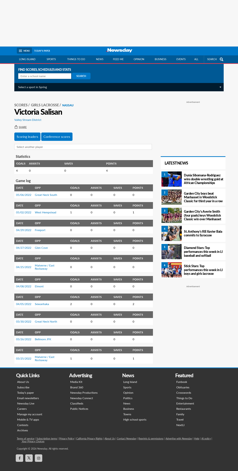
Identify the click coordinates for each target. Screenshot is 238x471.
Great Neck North (44, 317)
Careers (22, 404)
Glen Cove (39, 243)
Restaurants (183, 404)
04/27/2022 (22, 243)
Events (181, 59)
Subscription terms (46, 434)
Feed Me (118, 59)
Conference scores (55, 133)
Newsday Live (25, 399)
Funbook (181, 378)
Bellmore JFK (41, 335)
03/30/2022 (22, 317)
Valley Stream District (26, 115)
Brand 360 (76, 383)
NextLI (180, 421)
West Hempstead (44, 208)
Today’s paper (25, 388)
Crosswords (183, 388)
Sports (51, 59)
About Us (23, 378)
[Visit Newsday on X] (29, 454)
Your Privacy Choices (32, 437)
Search (80, 75)
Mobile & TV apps (28, 415)
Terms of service (25, 434)
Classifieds (76, 399)
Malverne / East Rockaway (43, 263)
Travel (180, 415)
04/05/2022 (22, 300)
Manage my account (29, 410)
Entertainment (185, 399)
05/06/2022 (22, 191)
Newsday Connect (81, 394)
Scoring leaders (26, 133)
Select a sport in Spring (31, 87)
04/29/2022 (22, 226)
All (196, 59)
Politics (127, 394)
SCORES (19, 101)
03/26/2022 (22, 335)
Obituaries (182, 383)
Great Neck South (44, 191)
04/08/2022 (22, 282)
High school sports (134, 415)
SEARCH (215, 59)
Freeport (38, 226)
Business (160, 59)
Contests (22, 421)
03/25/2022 (22, 354)
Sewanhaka (40, 300)
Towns (127, 410)
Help (196, 434)
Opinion (139, 59)
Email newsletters (28, 394)
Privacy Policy (66, 434)
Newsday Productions (84, 388)
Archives (22, 426)
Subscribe (23, 383)
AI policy (206, 434)
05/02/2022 (22, 208)
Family (180, 410)
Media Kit (76, 378)
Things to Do (184, 394)
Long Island (27, 59)
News (99, 59)
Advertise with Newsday (179, 434)
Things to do (76, 59)
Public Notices (79, 404)
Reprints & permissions (150, 434)
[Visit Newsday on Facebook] (19, 454)
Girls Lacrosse (43, 101)
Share (19, 123)
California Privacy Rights (89, 434)
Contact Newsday (126, 434)
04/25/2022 (22, 263)
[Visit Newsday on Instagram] (38, 454)
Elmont (37, 282)
